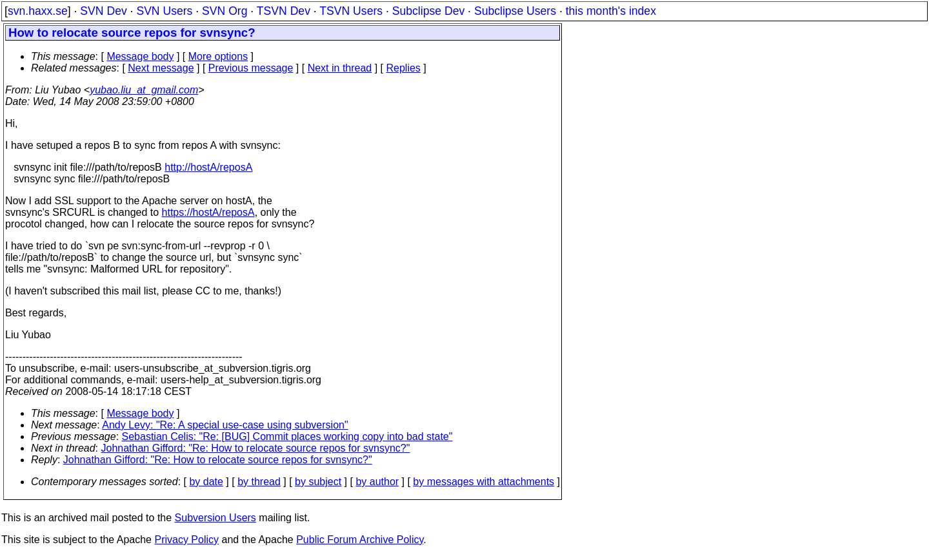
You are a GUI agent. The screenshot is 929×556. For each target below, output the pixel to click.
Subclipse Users (515, 11)
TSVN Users (351, 11)
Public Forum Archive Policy (359, 539)
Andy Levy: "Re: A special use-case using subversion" (225, 424)
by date (206, 481)
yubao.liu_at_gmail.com (144, 89)
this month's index (611, 11)
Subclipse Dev (428, 11)
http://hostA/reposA (208, 167)
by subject (318, 481)
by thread (259, 481)
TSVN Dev (283, 11)
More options (218, 56)
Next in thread (340, 67)
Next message (161, 67)
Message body (140, 56)
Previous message (251, 67)
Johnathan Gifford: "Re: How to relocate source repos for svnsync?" (255, 448)
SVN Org (224, 11)
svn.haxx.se (38, 11)
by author (377, 481)
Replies (403, 67)
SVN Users (164, 11)
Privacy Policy (186, 539)
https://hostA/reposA (208, 212)
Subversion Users (215, 517)
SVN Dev (103, 11)
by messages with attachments (483, 481)
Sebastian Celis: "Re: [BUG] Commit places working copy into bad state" (287, 436)
